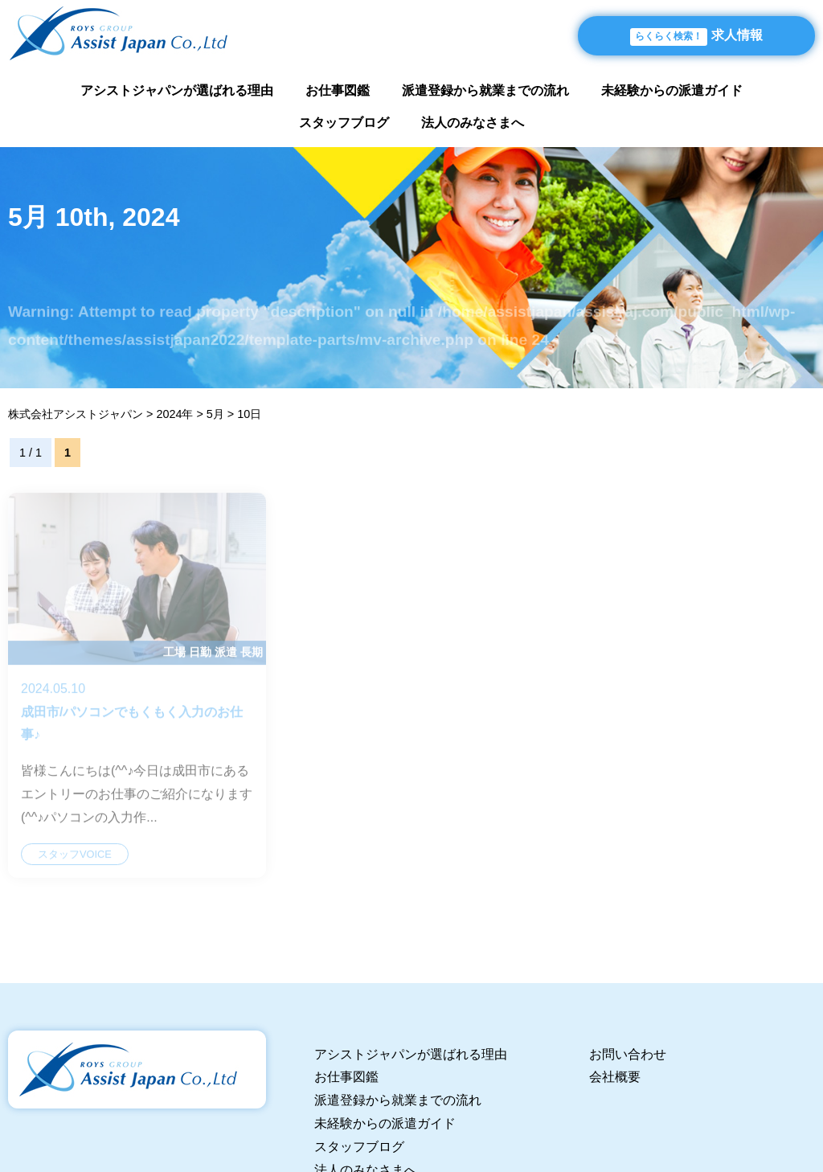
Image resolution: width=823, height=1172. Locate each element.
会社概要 (615, 1077)
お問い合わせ (627, 1054)
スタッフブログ (344, 122)
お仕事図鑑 (337, 90)
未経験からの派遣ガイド (672, 90)
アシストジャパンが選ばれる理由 (176, 90)
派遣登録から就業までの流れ (485, 90)
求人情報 (696, 37)
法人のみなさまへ (472, 122)
